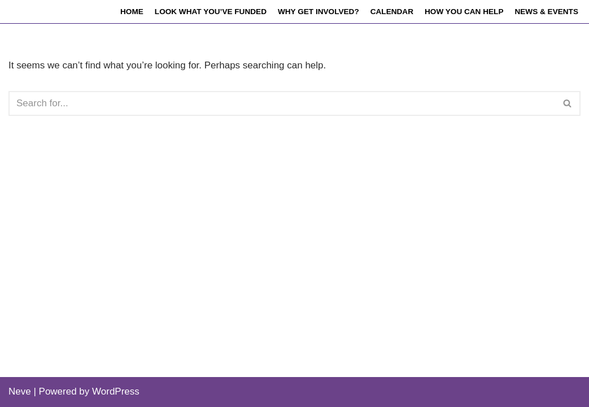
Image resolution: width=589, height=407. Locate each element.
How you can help (464, 11)
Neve (19, 391)
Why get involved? (318, 11)
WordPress (115, 391)
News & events (546, 11)
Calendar (391, 11)
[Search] (281, 103)
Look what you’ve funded (211, 11)
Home (131, 11)
